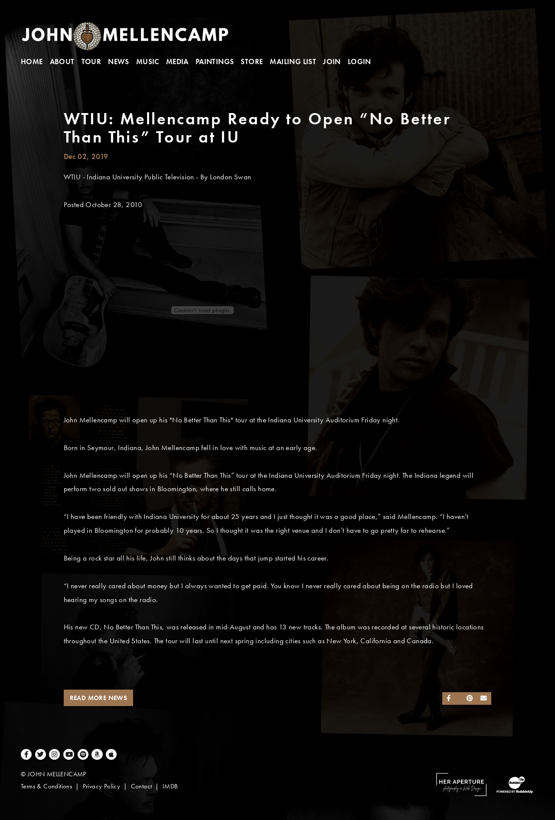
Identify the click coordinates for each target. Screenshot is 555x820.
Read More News (98, 698)
